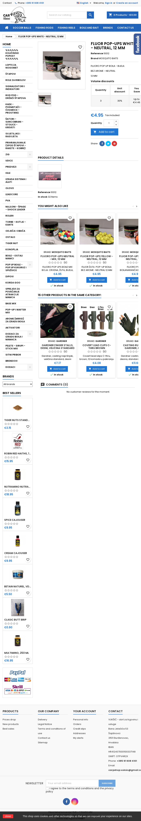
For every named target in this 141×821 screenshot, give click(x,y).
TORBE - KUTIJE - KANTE (15, 223)
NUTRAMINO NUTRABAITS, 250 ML (17, 486)
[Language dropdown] (84, 3)
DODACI (10, 367)
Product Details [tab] (51, 158)
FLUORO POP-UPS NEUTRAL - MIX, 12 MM (57, 257)
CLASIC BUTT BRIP (15, 619)
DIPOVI (9, 276)
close (8, 816)
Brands (8, 376)
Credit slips (79, 728)
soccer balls (22, 27)
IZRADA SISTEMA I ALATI (15, 180)
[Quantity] (109, 123)
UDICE (9, 160)
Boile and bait (89, 27)
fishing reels (66, 27)
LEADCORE (11, 194)
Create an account (127, 2)
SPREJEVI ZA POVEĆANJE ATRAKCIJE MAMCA (12, 293)
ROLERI (9, 215)
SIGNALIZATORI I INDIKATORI (15, 88)
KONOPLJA (11, 249)
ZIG (7, 154)
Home (7, 44)
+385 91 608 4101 (34, 2)
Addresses (79, 733)
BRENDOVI (11, 361)
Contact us (125, 27)
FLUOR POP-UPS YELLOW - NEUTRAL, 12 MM (96, 257)
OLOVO (9, 188)
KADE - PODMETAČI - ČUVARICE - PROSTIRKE (13, 108)
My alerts (78, 738)
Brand (94, 58)
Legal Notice (45, 724)
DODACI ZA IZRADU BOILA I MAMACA (14, 336)
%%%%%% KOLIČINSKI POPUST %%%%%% (12, 54)
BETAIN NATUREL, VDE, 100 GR (17, 586)
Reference (97, 53)
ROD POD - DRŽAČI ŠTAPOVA (15, 97)
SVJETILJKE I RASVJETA (12, 135)
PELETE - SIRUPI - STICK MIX (15, 347)
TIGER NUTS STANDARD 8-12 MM (17, 420)
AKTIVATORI (12, 327)
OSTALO (10, 237)
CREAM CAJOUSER (15, 553)
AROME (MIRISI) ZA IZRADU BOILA (15, 320)
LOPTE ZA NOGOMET (11, 66)
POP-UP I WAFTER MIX (15, 311)
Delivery (42, 719)
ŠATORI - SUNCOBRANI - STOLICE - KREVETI (14, 123)
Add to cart (104, 132)
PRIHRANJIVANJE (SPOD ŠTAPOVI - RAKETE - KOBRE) (15, 145)
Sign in (108, 2)
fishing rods (44, 27)
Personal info (80, 719)
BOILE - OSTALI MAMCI (14, 257)
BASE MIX (10, 303)
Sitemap (43, 742)
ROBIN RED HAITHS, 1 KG (17, 453)
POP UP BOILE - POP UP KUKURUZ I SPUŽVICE (15, 267)
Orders (77, 724)
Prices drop (9, 719)
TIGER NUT (11, 243)
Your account (84, 711)
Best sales (8, 728)
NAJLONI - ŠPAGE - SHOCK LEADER (15, 208)
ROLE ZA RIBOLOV (15, 80)
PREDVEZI (10, 166)
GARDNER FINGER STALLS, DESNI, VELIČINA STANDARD (58, 346)
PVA (7, 200)
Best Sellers (12, 393)
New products (11, 724)
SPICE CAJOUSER (14, 519)
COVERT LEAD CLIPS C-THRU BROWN (96, 346)
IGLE (7, 173)
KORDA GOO (12, 282)
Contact (7, 2)
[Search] (70, 15)
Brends (108, 27)
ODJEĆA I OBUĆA (15, 231)
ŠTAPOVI (10, 74)
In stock (42, 196)
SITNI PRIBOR (13, 354)
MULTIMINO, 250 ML (16, 652)
